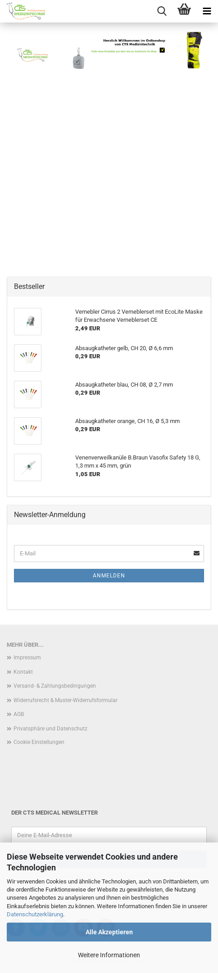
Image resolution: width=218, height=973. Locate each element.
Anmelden (109, 575)
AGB (19, 714)
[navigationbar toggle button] (206, 11)
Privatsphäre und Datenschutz (50, 728)
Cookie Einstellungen (39, 742)
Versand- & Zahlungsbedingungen (55, 686)
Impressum (27, 657)
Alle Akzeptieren (109, 932)
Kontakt (23, 672)
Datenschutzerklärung (35, 914)
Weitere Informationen (109, 955)
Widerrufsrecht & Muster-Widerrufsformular (66, 700)
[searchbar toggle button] (161, 11)
